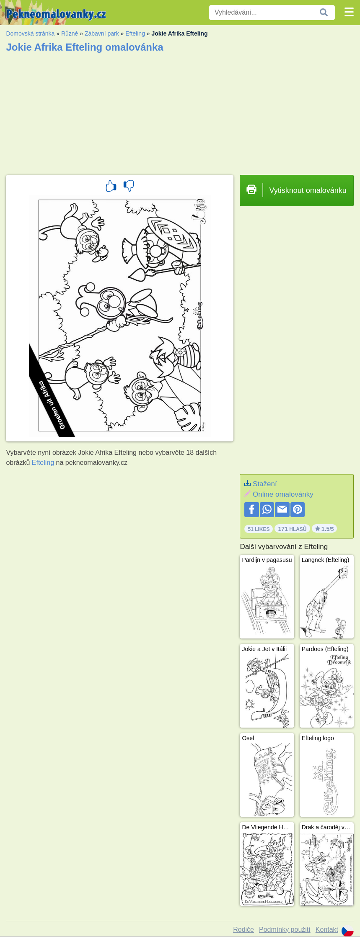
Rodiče (243, 929)
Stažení (265, 484)
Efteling (135, 33)
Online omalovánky (283, 494)
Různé (69, 33)
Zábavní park (102, 33)
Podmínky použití (285, 929)
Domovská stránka (30, 33)
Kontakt (327, 929)
